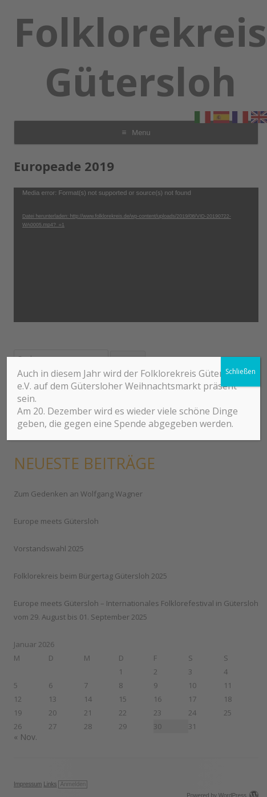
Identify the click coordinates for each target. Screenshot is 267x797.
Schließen (240, 371)
